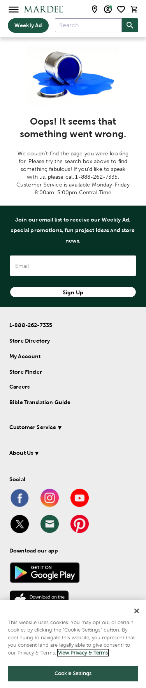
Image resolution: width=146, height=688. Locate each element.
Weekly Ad (28, 25)
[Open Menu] (13, 9)
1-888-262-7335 (30, 325)
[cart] (134, 9)
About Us (21, 453)
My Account (25, 356)
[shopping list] (121, 9)
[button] (71, 428)
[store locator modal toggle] (95, 9)
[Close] (136, 610)
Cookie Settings (73, 673)
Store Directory (29, 341)
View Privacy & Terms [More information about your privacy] (83, 653)
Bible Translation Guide (39, 402)
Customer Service (32, 427)
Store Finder (25, 372)
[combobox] (88, 25)
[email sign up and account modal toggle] (108, 9)
